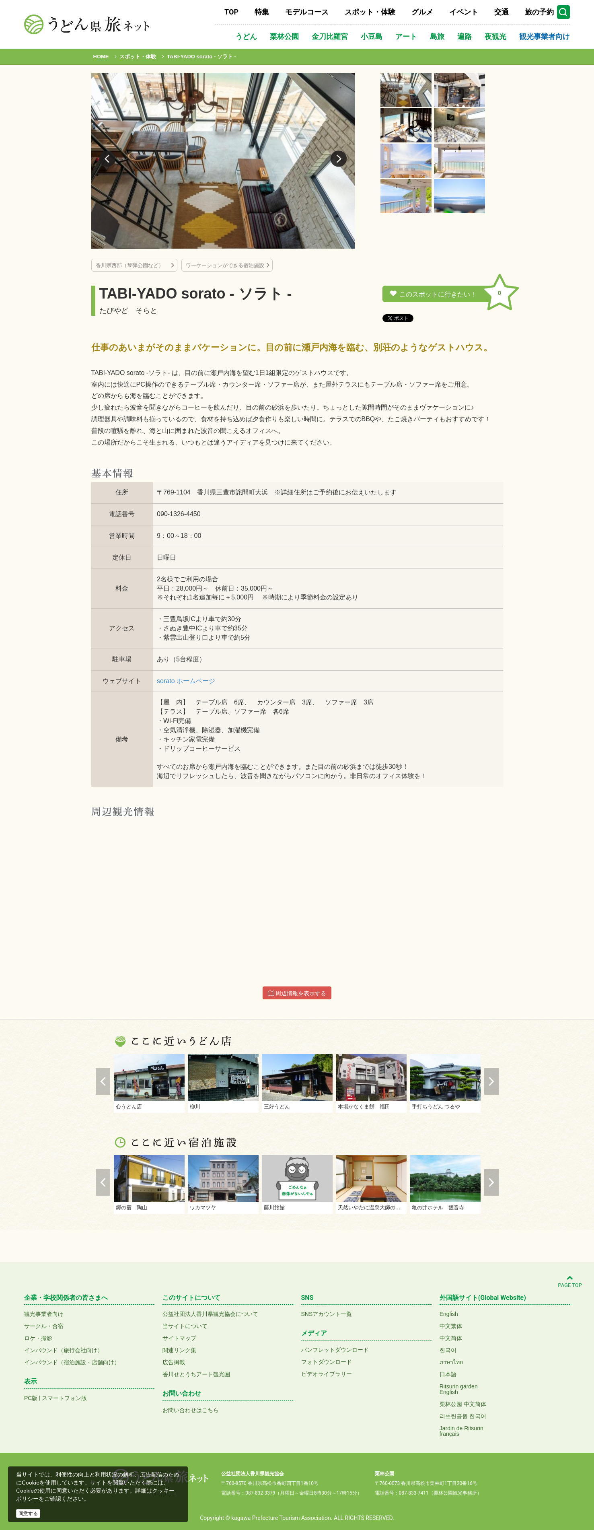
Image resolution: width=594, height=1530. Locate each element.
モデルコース (307, 12)
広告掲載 (173, 1362)
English (449, 1314)
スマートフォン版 (64, 1398)
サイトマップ (179, 1338)
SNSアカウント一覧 (326, 1314)
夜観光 (495, 36)
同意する (28, 1513)
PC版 (30, 1398)
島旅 (437, 36)
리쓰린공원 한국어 (463, 1416)
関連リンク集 (179, 1350)
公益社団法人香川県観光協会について (210, 1314)
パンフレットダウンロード (335, 1350)
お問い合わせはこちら (190, 1410)
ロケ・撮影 (38, 1338)
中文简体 (451, 1338)
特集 (262, 12)
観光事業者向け (544, 36)
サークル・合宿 (44, 1326)
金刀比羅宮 (330, 36)
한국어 (448, 1350)
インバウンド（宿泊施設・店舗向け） (72, 1362)
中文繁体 (451, 1326)
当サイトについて (185, 1326)
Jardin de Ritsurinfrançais (461, 1431)
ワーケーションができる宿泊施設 (225, 265)
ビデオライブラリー (326, 1374)
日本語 (448, 1374)
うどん (246, 36)
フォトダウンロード (326, 1362)
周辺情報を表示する (297, 993)
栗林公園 (284, 36)
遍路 (464, 36)
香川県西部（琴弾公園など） (132, 265)
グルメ (422, 12)
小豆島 (371, 36)
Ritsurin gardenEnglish (459, 1389)
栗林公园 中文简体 (463, 1404)
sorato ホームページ (186, 680)
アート (406, 36)
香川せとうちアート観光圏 (196, 1374)
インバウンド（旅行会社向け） (63, 1350)
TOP (231, 12)
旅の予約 (539, 12)
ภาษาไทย (451, 1362)
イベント (463, 12)
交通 (501, 12)
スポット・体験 (370, 12)
